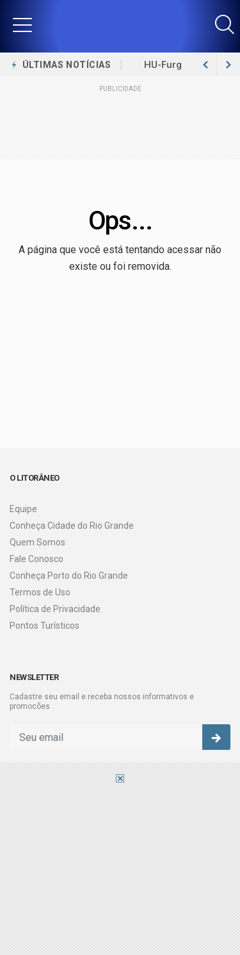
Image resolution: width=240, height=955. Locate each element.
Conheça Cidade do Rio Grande (72, 525)
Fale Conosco (36, 559)
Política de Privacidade (55, 609)
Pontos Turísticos (44, 625)
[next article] (205, 64)
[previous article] (228, 64)
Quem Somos (37, 542)
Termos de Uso (40, 592)
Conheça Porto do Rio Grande (69, 575)
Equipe (23, 509)
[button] (22, 24)
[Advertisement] (120, 868)
